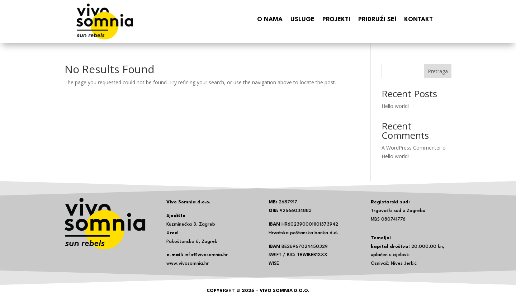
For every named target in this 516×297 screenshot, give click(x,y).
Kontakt (418, 20)
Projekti (336, 20)
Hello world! (395, 106)
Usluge (302, 20)
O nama (270, 20)
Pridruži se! (377, 20)
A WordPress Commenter (411, 147)
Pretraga (438, 71)
